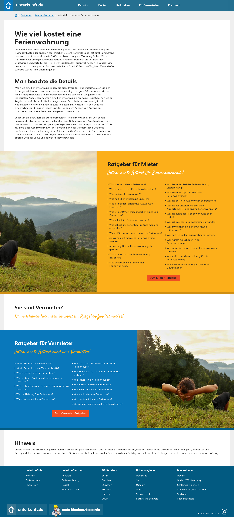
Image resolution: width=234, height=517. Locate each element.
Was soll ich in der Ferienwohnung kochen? (191, 235)
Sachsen (182, 494)
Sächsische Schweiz (147, 499)
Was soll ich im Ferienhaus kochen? (129, 220)
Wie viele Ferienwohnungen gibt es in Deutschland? (188, 266)
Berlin (105, 476)
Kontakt (174, 5)
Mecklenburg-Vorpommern (192, 489)
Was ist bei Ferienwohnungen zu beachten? (191, 201)
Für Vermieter (149, 5)
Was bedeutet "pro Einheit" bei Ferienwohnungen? (184, 194)
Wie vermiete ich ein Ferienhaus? (92, 385)
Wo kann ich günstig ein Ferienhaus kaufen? (98, 404)
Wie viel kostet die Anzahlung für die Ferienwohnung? (187, 258)
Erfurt (105, 499)
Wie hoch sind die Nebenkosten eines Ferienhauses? (95, 365)
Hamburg (107, 489)
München (107, 485)
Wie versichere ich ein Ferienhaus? (93, 389)
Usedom (140, 485)
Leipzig (106, 494)
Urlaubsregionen (146, 470)
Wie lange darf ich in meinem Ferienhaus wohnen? (97, 373)
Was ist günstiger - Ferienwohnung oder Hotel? (189, 215)
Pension (83, 5)
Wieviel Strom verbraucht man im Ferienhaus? (135, 233)
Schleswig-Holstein (188, 485)
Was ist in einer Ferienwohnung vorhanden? (191, 222)
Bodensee (141, 476)
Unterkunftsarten (72, 470)
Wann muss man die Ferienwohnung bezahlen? (129, 256)
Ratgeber (123, 5)
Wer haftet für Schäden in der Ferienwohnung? (183, 242)
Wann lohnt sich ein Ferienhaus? (127, 184)
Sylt (138, 480)
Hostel (65, 485)
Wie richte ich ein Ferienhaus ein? (92, 380)
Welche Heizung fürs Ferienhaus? (34, 394)
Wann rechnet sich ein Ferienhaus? (35, 373)
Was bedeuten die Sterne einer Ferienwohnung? (126, 264)
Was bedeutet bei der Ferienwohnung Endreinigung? (188, 186)
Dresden (106, 480)
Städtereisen (109, 470)
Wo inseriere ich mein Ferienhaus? (93, 399)
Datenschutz (33, 480)
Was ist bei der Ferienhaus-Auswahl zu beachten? (131, 205)
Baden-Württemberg (189, 480)
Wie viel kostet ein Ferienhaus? (91, 394)
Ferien (102, 5)
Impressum (32, 485)
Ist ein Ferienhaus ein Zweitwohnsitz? (37, 368)
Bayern (181, 476)
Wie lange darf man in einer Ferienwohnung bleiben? (192, 250)
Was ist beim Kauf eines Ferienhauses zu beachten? (39, 380)
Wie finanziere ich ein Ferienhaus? (35, 399)
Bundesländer (185, 470)
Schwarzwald (143, 494)
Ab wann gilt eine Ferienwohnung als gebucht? (130, 248)
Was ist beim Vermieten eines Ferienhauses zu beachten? (42, 388)
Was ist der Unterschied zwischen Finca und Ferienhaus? (133, 214)
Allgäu (139, 489)
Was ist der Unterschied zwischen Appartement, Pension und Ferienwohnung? (192, 207)
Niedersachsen (185, 499)
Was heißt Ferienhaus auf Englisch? (129, 199)
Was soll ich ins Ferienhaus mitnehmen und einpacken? (133, 227)
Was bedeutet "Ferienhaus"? (125, 194)
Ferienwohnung (70, 480)
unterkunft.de (34, 470)
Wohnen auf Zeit (71, 489)
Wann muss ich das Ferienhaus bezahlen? (132, 189)
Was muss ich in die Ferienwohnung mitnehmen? (187, 228)
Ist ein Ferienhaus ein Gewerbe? (34, 363)
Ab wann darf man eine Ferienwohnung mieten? (132, 240)
